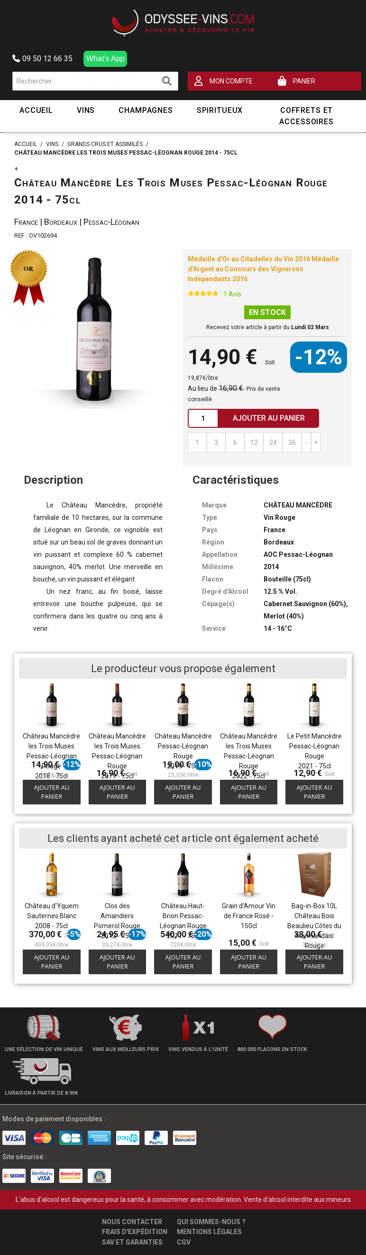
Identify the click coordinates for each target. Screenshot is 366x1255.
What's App (105, 59)
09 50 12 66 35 (42, 58)
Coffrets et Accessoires (306, 116)
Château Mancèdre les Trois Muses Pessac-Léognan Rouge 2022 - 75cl (248, 756)
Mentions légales (209, 1232)
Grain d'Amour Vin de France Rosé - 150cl (248, 916)
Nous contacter (132, 1222)
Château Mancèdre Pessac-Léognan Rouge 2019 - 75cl (183, 751)
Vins (86, 110)
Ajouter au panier (51, 792)
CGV (184, 1242)
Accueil (36, 110)
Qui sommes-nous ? (211, 1222)
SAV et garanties (132, 1242)
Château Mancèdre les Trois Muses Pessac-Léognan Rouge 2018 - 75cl (51, 756)
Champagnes (146, 110)
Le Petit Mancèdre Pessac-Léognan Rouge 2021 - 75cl (314, 751)
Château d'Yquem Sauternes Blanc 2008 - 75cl (52, 916)
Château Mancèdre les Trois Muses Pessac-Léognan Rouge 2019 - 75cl (117, 756)
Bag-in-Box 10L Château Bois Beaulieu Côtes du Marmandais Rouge (314, 926)
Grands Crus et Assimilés (105, 144)
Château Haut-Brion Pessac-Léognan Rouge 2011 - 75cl (183, 921)
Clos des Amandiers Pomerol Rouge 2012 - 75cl (117, 921)
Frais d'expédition (134, 1232)
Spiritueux (220, 110)
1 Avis (232, 294)
